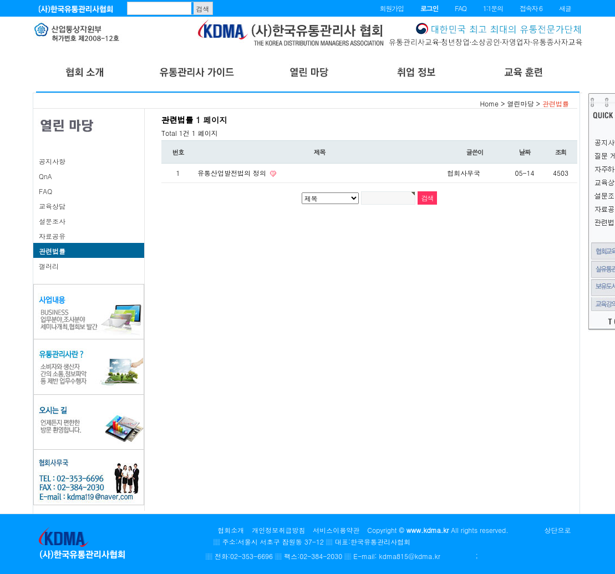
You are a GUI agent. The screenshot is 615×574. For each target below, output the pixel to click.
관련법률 (52, 251)
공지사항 (52, 161)
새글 (565, 8)
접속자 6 (531, 8)
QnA (45, 176)
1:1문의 (493, 8)
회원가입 (392, 8)
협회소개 (230, 530)
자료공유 (52, 236)
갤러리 (49, 266)
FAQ (460, 8)
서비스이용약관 (336, 530)
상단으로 (558, 530)
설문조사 (52, 221)
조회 (561, 152)
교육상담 (52, 206)
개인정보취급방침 (278, 530)
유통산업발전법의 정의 (232, 172)
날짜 (525, 152)
